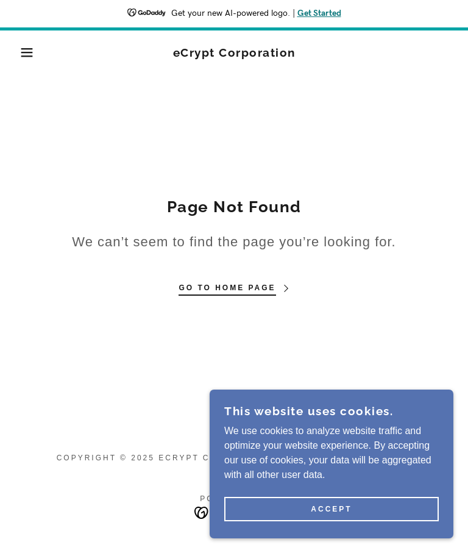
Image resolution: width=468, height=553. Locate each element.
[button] (23, 52)
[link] (234, 53)
